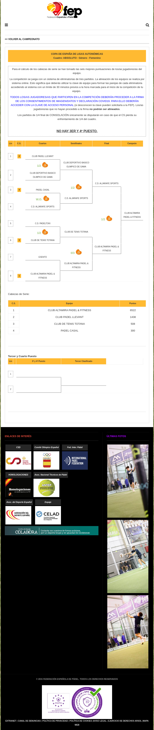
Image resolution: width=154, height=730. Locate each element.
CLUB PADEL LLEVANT (43, 156)
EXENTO (43, 257)
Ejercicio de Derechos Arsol (125, 721)
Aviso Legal (99, 721)
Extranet (10, 721)
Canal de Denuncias (29, 721)
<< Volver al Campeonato (22, 39)
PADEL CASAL (42, 190)
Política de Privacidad (55, 721)
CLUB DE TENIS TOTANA (76, 232)
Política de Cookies (81, 721)
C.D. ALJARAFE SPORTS (107, 183)
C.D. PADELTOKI (42, 223)
